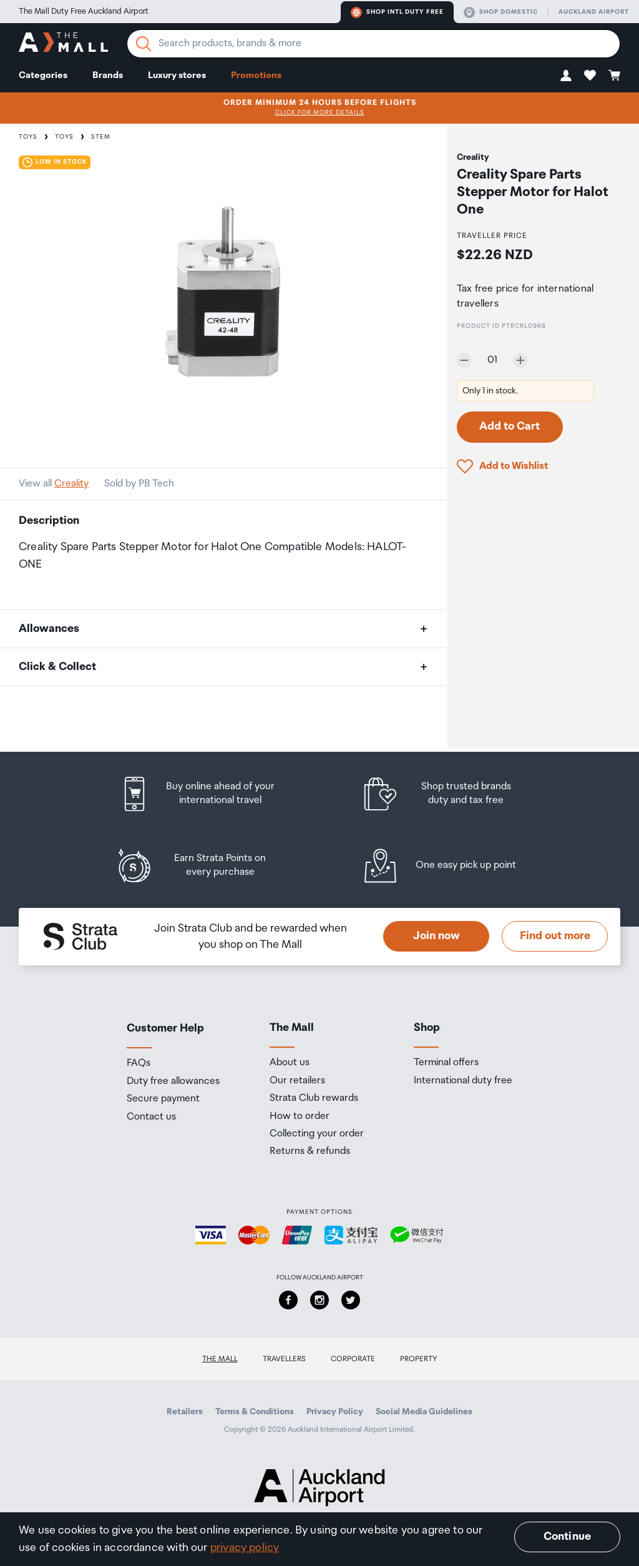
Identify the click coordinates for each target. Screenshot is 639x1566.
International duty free (463, 1080)
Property (418, 1359)
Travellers (284, 1359)
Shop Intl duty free (397, 12)
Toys (28, 136)
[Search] (143, 43)
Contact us (151, 1117)
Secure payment (163, 1099)
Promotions (256, 75)
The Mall (220, 1359)
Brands (107, 75)
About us (290, 1062)
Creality (71, 484)
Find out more (555, 936)
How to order (299, 1116)
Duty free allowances (173, 1081)
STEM (100, 136)
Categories (43, 75)
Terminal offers (446, 1062)
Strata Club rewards (314, 1098)
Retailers (185, 1412)
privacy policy (245, 1548)
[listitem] (209, 794)
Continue (567, 1536)
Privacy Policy (334, 1412)
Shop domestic (501, 12)
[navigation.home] (63, 44)
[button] (566, 75)
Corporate (353, 1359)
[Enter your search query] (373, 43)
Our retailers (297, 1080)
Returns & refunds (310, 1151)
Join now (436, 936)
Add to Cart (509, 426)
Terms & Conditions (254, 1412)
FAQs (138, 1063)
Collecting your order (317, 1134)
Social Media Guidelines (424, 1412)
